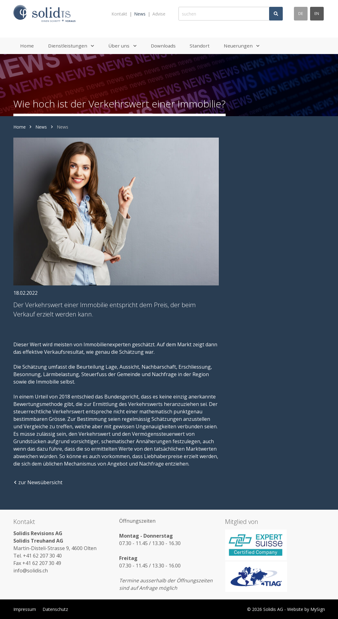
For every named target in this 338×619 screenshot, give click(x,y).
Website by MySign (306, 609)
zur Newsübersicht (37, 482)
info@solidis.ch (30, 570)
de (300, 13)
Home (19, 127)
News (140, 14)
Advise (158, 14)
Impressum (24, 609)
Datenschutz (55, 609)
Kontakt (119, 14)
